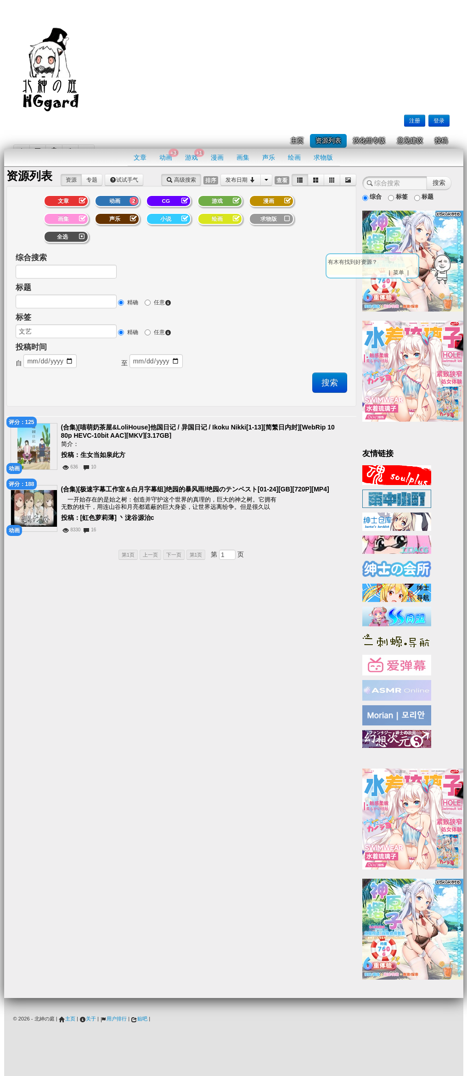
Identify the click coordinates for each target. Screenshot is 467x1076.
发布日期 (240, 180)
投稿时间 (31, 347)
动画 (168, 155)
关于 (87, 1018)
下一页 (173, 555)
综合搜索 (31, 257)
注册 (414, 120)
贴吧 (139, 1018)
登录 (438, 120)
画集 (242, 157)
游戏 (194, 155)
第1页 (128, 555)
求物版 (323, 157)
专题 (91, 180)
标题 (23, 287)
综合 (372, 197)
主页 (297, 140)
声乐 (268, 157)
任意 (158, 302)
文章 (140, 157)
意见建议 (410, 140)
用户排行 (113, 1018)
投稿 (441, 140)
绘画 (294, 157)
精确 (128, 302)
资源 (71, 180)
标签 (23, 317)
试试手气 (124, 180)
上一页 (150, 555)
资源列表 (328, 140)
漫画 (217, 157)
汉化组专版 (369, 140)
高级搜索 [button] (181, 180)
